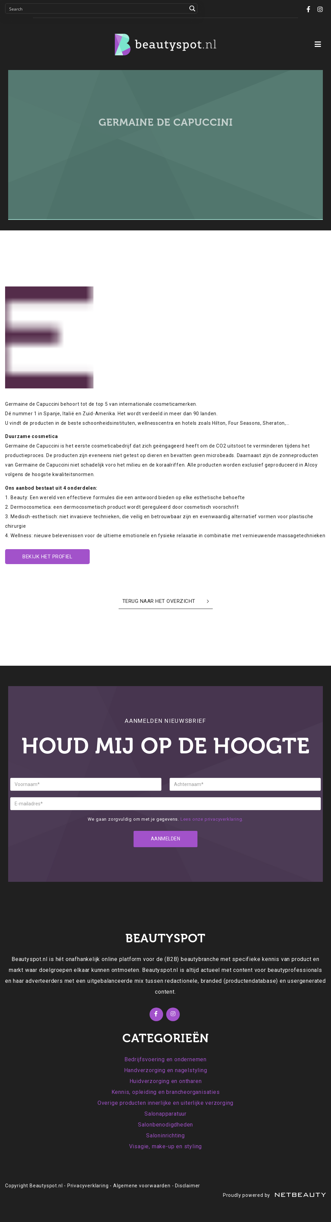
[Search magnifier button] (192, 8)
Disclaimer (187, 1185)
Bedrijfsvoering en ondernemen (165, 1059)
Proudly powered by (274, 1195)
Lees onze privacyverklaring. (211, 819)
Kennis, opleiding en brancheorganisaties (165, 1092)
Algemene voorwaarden (142, 1185)
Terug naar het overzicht (158, 601)
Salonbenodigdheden (165, 1124)
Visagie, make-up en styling (165, 1146)
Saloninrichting (165, 1135)
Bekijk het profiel (47, 557)
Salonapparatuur (165, 1114)
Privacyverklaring (88, 1185)
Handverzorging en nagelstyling (165, 1070)
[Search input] (97, 8)
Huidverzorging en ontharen (165, 1081)
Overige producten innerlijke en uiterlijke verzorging (165, 1103)
